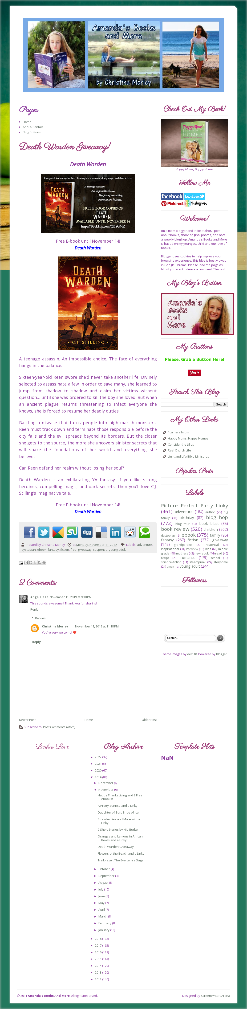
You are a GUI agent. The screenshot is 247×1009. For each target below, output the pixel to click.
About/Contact (33, 127)
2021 (98, 763)
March (103, 916)
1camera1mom (178, 432)
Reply (34, 609)
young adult (117, 549)
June (101, 896)
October (104, 869)
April (101, 909)
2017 (98, 945)
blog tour (182, 524)
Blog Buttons (32, 132)
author (210, 512)
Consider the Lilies (181, 445)
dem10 (192, 654)
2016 (98, 952)
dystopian (28, 549)
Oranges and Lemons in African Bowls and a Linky (120, 838)
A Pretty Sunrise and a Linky (118, 805)
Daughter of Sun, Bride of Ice (118, 812)
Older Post (149, 720)
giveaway (85, 549)
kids (208, 549)
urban (170, 566)
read (218, 553)
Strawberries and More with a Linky (119, 821)
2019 (98, 777)
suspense (100, 549)
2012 (98, 979)
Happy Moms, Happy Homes (188, 438)
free (73, 549)
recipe (165, 558)
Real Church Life (179, 450)
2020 (98, 770)
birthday (186, 517)
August (103, 882)
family (215, 535)
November (106, 789)
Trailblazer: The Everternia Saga (120, 860)
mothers (182, 553)
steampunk (197, 562)
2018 (98, 938)
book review (175, 529)
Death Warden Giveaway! (116, 847)
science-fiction (171, 562)
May (101, 903)
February (105, 923)
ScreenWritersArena (215, 996)
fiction (64, 549)
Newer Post (27, 720)
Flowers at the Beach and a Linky (121, 853)
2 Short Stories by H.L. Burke (118, 829)
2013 (98, 972)
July (101, 889)
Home (27, 122)
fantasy (53, 549)
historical (212, 545)
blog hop (217, 517)
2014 (98, 965)
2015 (98, 959)
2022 (98, 757)
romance (187, 557)
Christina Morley (55, 626)
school (215, 558)
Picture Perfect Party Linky (194, 505)
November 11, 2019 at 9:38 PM (71, 597)
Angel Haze (39, 597)
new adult (201, 553)
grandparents (183, 545)
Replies (40, 618)
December (106, 783)
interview (192, 549)
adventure (144, 545)
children (211, 529)
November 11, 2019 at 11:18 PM (97, 626)
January (104, 930)
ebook (41, 549)
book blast (209, 523)
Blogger (221, 654)
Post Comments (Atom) (59, 727)
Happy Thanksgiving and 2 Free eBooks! (120, 797)
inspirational (170, 549)
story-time (221, 562)
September (106, 876)
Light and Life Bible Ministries (188, 457)
